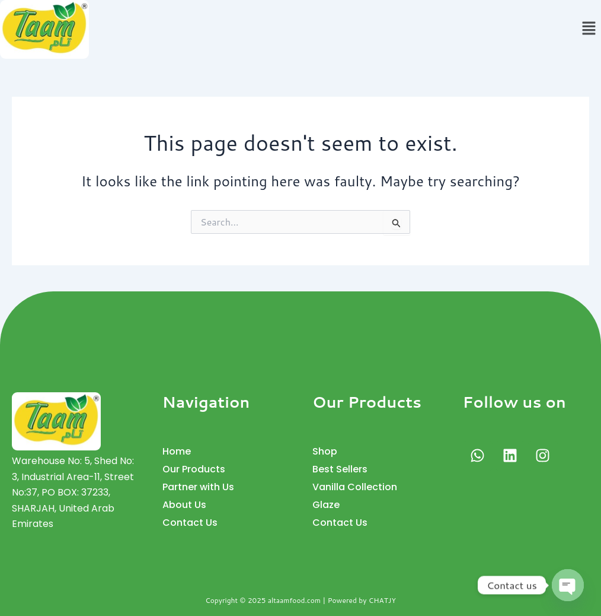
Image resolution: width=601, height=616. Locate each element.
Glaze (326, 505)
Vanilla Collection (354, 487)
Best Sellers (339, 469)
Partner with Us (198, 487)
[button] (589, 29)
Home (176, 451)
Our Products (193, 469)
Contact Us (190, 522)
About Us (184, 505)
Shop (324, 451)
